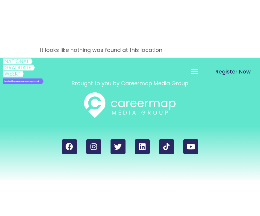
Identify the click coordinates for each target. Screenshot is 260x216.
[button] (194, 71)
